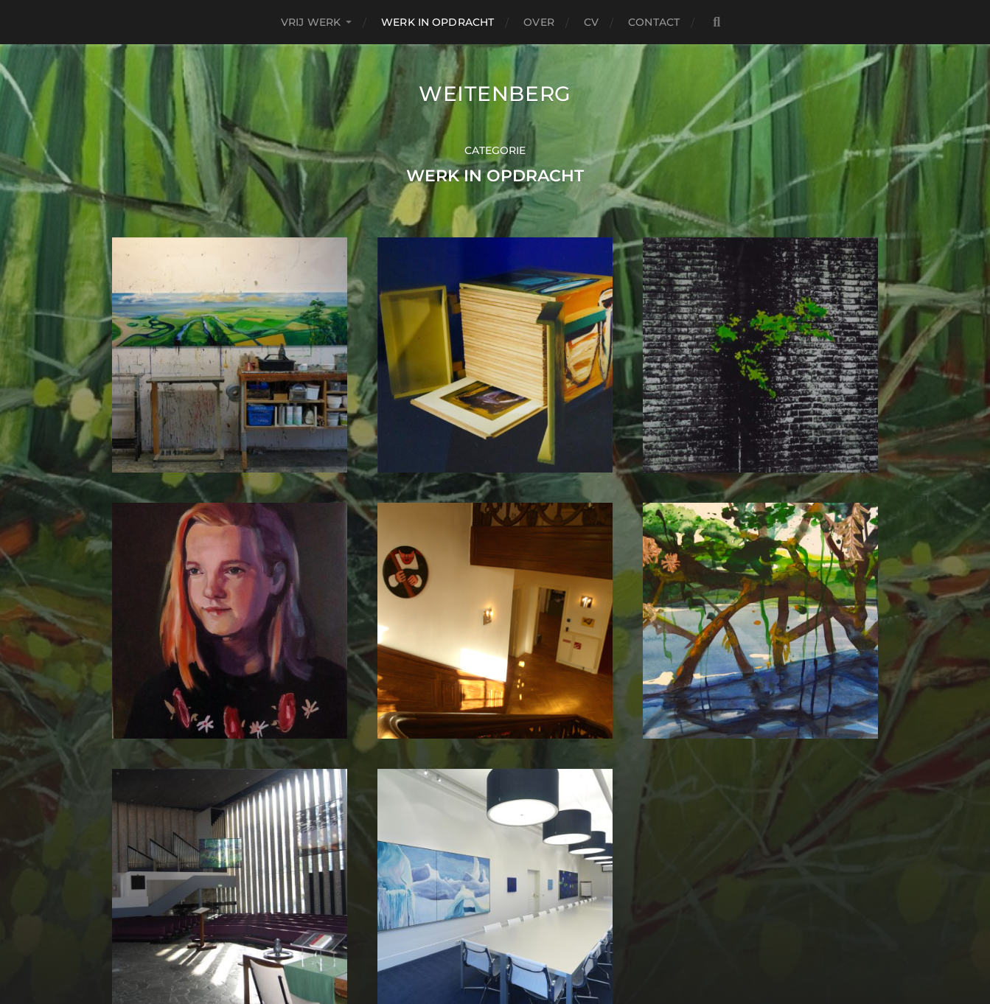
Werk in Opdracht (437, 22)
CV (591, 22)
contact (654, 22)
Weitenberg (495, 93)
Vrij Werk (311, 22)
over (538, 22)
